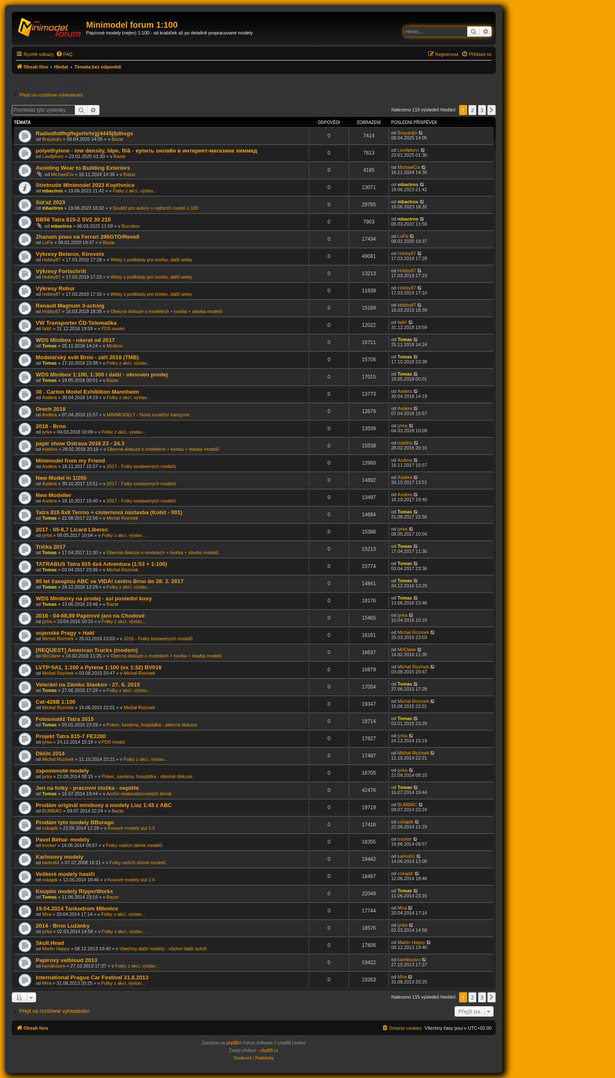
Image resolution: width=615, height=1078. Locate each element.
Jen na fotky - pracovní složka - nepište (87, 788)
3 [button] (482, 110)
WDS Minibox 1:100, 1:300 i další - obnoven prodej (102, 374)
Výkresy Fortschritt (61, 271)
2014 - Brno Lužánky (62, 926)
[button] (491, 110)
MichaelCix (62, 174)
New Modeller (53, 495)
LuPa (47, 242)
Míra (46, 914)
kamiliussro (53, 965)
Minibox (115, 345)
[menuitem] (64, 54)
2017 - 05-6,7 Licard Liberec (72, 529)
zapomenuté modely (62, 771)
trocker (49, 845)
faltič (47, 328)
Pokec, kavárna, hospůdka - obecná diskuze (152, 724)
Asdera (49, 397)
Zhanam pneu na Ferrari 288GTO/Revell (87, 237)
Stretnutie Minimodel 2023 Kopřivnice (85, 185)
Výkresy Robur (55, 288)
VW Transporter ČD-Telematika (76, 323)
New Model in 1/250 (61, 478)
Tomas (49, 345)
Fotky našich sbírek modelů (134, 845)
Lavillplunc (52, 156)
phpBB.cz (269, 1050)
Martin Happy (55, 948)
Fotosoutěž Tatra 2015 (65, 719)
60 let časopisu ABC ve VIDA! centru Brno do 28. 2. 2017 (110, 581)
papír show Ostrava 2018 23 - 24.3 (80, 443)
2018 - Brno (51, 426)
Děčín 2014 (50, 753)
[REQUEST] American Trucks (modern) (87, 650)
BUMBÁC (52, 810)
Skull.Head (50, 943)
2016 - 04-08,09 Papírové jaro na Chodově (90, 616)
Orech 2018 (51, 409)
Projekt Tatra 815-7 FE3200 (71, 736)
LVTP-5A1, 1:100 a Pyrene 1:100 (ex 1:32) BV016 (99, 667)
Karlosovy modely (60, 857)
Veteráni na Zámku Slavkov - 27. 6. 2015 (88, 684)
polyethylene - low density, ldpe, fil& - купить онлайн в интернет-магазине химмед (146, 150)
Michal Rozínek (122, 518)
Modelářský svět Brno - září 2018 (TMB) (87, 357)
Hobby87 (51, 259)
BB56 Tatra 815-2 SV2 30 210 (73, 219)
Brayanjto (51, 139)
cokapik (50, 828)
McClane (51, 655)
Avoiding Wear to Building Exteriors (83, 168)
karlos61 (51, 862)
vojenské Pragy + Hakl (65, 633)
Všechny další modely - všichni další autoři (162, 948)
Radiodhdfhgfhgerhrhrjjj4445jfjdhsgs (84, 133)
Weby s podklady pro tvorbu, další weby (151, 259)
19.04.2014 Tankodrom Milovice (77, 908)
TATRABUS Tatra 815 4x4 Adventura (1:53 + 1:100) (101, 564)
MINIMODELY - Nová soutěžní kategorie (148, 414)
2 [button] (472, 110)
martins (49, 449)
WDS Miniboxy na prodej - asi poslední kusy (94, 598)
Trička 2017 (51, 547)
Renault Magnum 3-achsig (70, 305)
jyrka (47, 431)
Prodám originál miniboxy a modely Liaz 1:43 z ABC (104, 805)
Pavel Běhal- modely (62, 839)
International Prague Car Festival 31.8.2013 (92, 977)
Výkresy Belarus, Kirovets (70, 254)
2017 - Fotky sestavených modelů (141, 466)
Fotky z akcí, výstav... (135, 190)
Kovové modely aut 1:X (131, 828)
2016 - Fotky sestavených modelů (158, 638)
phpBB (232, 1043)
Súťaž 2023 (50, 202)
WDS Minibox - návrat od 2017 (75, 340)
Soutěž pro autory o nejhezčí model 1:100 (156, 207)
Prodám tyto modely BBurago (75, 822)
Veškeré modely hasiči (65, 874)
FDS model (113, 328)
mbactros (52, 190)
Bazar (117, 139)
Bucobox (131, 226)
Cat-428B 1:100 (56, 702)
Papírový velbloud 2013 (66, 960)
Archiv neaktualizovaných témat (139, 793)
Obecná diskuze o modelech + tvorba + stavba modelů (166, 311)
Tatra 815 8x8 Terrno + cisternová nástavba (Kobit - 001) (109, 512)
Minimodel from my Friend (70, 460)
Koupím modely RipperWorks (74, 891)
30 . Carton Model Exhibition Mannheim (87, 392)
